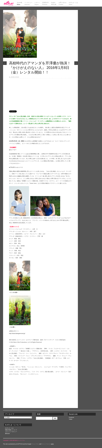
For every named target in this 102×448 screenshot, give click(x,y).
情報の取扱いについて (11, 430)
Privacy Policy (35, 444)
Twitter (70, 419)
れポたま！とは (9, 428)
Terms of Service (46, 444)
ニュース (7, 56)
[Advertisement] (40, 93)
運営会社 (7, 433)
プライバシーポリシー (11, 431)
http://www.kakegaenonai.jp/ (17, 333)
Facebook (71, 417)
